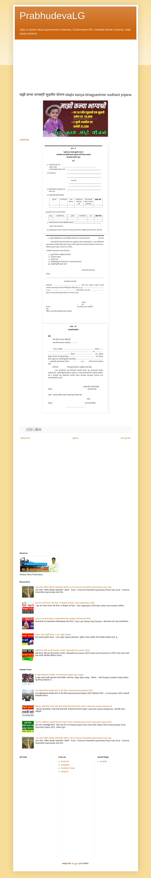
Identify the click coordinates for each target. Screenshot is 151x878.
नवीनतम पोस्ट (25, 438)
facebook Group (68, 768)
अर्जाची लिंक (24, 140)
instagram (65, 765)
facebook (65, 761)
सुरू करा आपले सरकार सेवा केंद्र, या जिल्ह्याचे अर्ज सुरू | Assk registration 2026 (64, 603)
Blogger (75, 863)
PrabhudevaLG (52, 15)
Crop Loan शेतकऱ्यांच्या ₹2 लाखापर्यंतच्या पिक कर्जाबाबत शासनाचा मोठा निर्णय (62, 619)
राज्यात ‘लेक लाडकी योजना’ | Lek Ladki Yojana (53, 634)
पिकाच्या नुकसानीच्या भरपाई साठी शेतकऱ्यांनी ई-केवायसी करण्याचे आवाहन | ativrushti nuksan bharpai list (73, 706)
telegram (65, 771)
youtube (103, 761)
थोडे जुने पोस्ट (126, 438)
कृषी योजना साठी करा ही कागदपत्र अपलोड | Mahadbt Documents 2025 (62, 650)
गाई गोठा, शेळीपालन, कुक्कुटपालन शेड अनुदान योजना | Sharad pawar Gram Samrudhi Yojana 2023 (73, 722)
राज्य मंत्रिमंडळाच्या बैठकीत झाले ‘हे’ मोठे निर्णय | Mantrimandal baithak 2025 (64, 690)
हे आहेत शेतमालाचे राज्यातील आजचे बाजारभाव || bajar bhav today (59, 675)
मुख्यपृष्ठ (75, 438)
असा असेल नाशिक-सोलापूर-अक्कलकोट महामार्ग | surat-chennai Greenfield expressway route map (73, 587)
